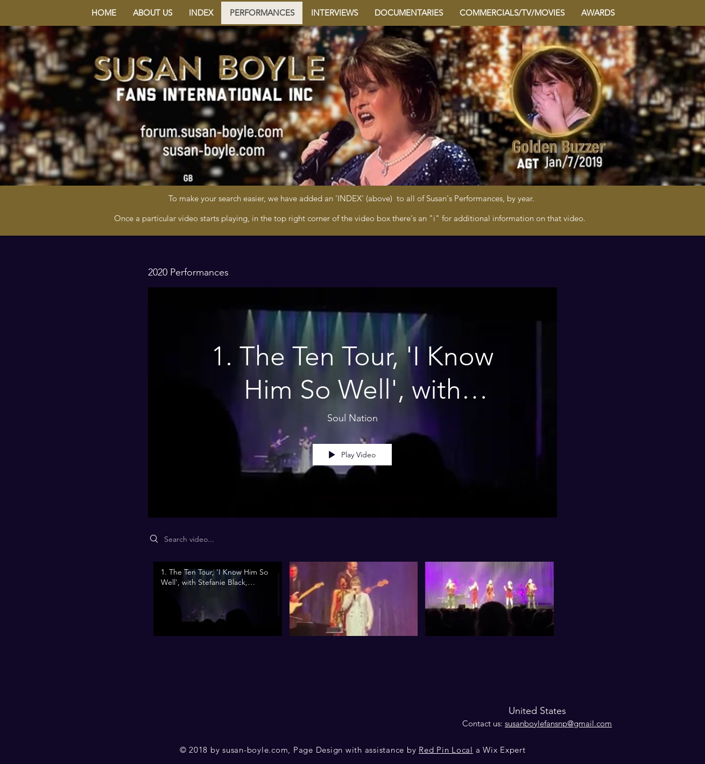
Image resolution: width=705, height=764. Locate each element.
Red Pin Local (446, 750)
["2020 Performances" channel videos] (352, 606)
